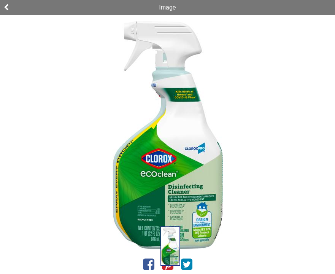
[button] (170, 246)
